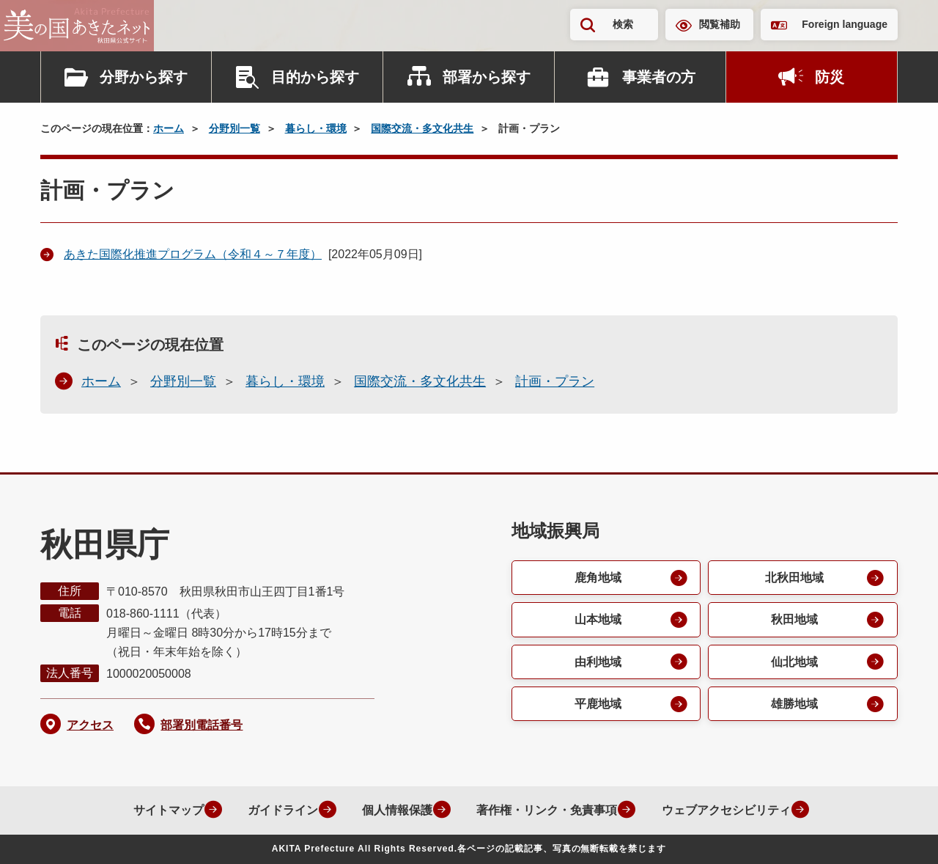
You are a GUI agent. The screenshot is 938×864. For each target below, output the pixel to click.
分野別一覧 (234, 128)
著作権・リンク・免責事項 (543, 810)
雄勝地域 (794, 705)
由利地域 (597, 662)
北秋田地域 (794, 577)
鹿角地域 (597, 577)
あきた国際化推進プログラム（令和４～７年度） (193, 254)
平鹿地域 (597, 705)
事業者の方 (658, 77)
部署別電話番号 (201, 725)
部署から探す (487, 77)
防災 (829, 77)
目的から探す (315, 77)
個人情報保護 (393, 810)
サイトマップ (161, 810)
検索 (623, 24)
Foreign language (844, 24)
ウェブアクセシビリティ (724, 810)
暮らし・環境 (316, 128)
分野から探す (144, 77)
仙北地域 (794, 662)
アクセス (90, 725)
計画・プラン (554, 381)
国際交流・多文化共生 (422, 128)
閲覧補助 (719, 24)
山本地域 (597, 620)
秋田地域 (794, 620)
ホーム (168, 128)
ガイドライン (277, 810)
